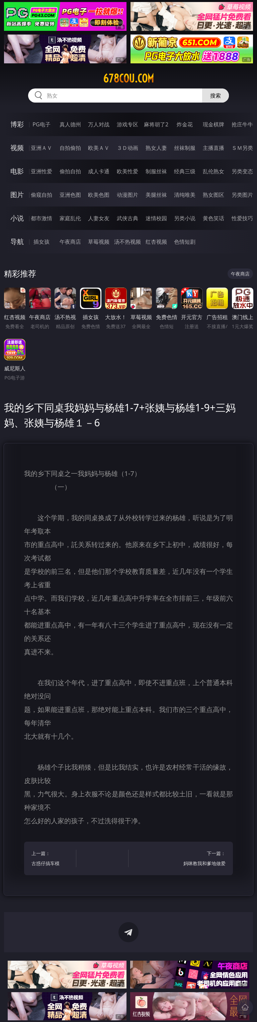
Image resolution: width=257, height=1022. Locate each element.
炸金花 (185, 124)
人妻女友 (98, 218)
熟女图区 (213, 194)
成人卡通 (98, 171)
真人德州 (70, 124)
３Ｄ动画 (127, 148)
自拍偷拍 (70, 148)
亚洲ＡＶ (41, 148)
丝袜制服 (184, 148)
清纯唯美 (184, 194)
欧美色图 (98, 194)
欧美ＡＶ (98, 148)
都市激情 (41, 218)
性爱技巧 (242, 218)
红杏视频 (156, 241)
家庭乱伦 (70, 218)
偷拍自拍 (70, 171)
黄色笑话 (213, 218)
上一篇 (52, 859)
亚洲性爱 (41, 171)
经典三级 (184, 171)
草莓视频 (98, 241)
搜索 (215, 95)
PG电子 (41, 124)
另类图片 (242, 194)
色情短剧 (184, 241)
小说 (17, 218)
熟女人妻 (156, 148)
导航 (17, 241)
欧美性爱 (127, 171)
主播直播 (213, 148)
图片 (17, 194)
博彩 (17, 124)
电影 (17, 171)
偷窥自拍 (41, 194)
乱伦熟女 (213, 171)
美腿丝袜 (156, 194)
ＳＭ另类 (242, 148)
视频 (17, 147)
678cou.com (128, 78)
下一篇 (204, 859)
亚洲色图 (70, 194)
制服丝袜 (156, 171)
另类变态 (242, 171)
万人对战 (98, 124)
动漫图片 (127, 194)
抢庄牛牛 (242, 124)
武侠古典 (127, 218)
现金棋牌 (213, 124)
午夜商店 (70, 241)
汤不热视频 (127, 241)
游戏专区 (127, 124)
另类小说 (184, 218)
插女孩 (41, 241)
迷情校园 (156, 218)
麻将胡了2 (156, 124)
